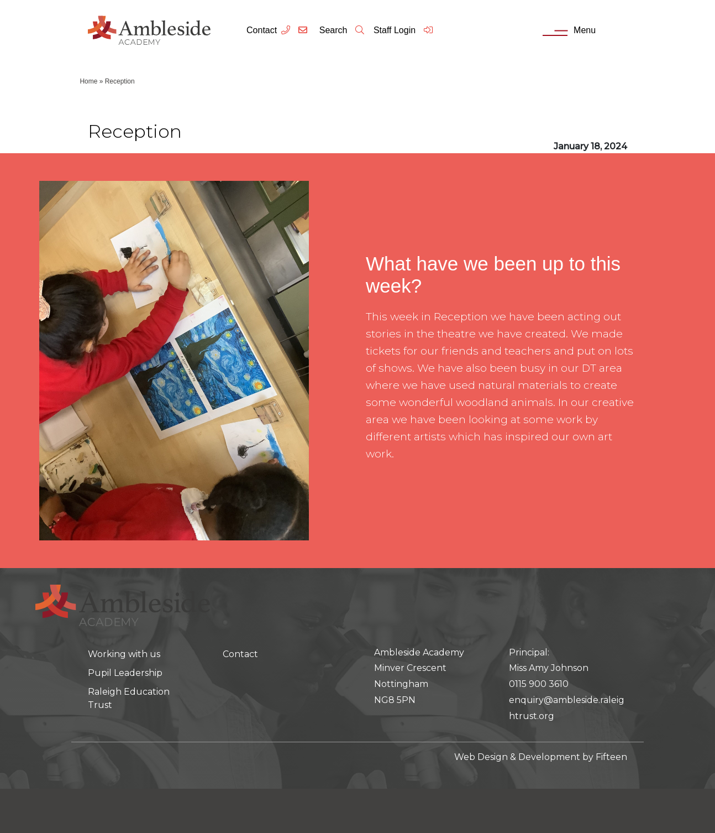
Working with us (124, 654)
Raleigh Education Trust (129, 698)
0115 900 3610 (539, 684)
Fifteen (611, 757)
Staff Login (404, 30)
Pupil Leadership (125, 673)
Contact (261, 30)
